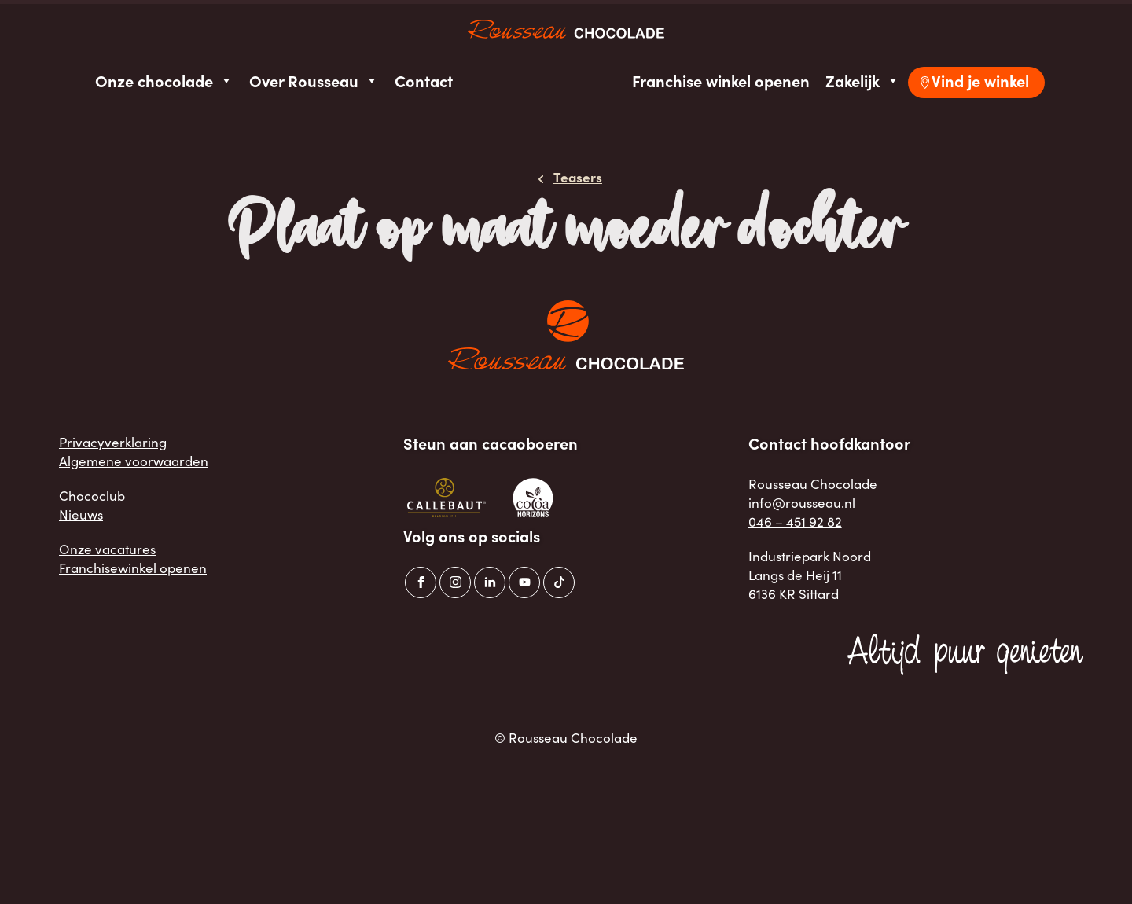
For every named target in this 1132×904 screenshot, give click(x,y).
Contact (424, 80)
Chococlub (92, 495)
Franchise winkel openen (721, 80)
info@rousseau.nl (801, 502)
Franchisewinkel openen (133, 567)
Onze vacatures (107, 548)
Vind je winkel (980, 80)
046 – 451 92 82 (795, 521)
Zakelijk (862, 80)
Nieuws (81, 514)
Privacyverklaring (113, 441)
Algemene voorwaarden (133, 460)
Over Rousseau (314, 80)
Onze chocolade (164, 80)
